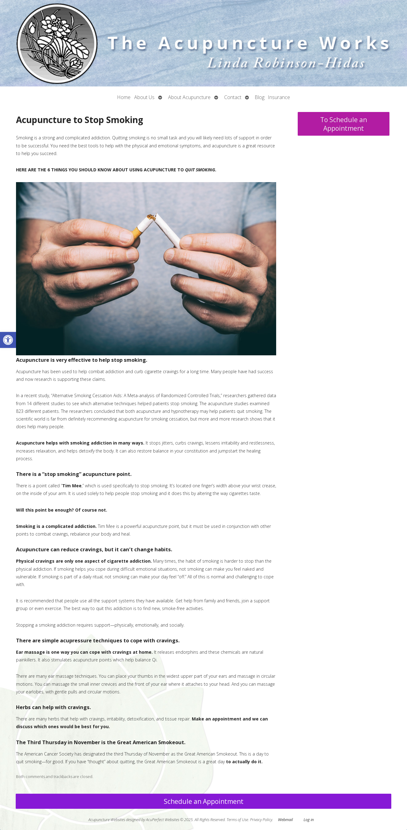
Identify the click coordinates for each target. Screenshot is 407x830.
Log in (309, 819)
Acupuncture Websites (106, 819)
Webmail (285, 819)
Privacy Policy (261, 819)
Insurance (279, 97)
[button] (8, 340)
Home (124, 97)
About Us (144, 97)
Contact (232, 97)
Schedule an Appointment (204, 801)
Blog (259, 97)
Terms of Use (237, 819)
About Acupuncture (189, 97)
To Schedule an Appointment (343, 124)
